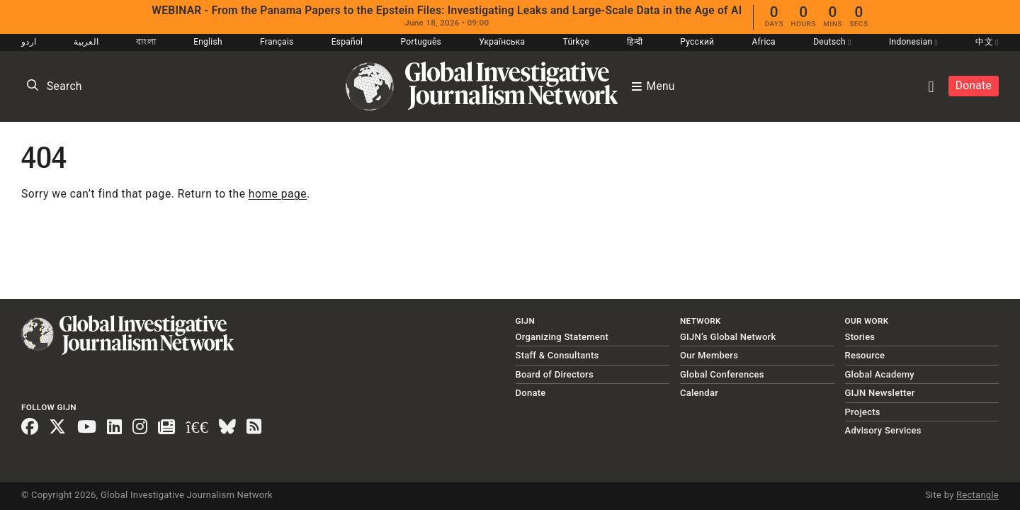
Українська (502, 42)
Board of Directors (555, 374)
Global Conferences (722, 374)
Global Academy (879, 374)
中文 (986, 42)
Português (421, 42)
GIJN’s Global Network (728, 337)
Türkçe (576, 42)
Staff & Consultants (557, 355)
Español (347, 42)
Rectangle (977, 494)
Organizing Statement (562, 337)
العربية (86, 42)
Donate (974, 85)
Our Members (709, 355)
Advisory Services (883, 430)
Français (276, 42)
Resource (865, 355)
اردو (28, 42)
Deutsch (832, 42)
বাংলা (146, 42)
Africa (764, 42)
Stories (860, 337)
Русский (697, 42)
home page (278, 194)
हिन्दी (634, 42)
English (207, 42)
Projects (862, 412)
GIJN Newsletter (880, 392)
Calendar (699, 392)
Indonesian (913, 42)
